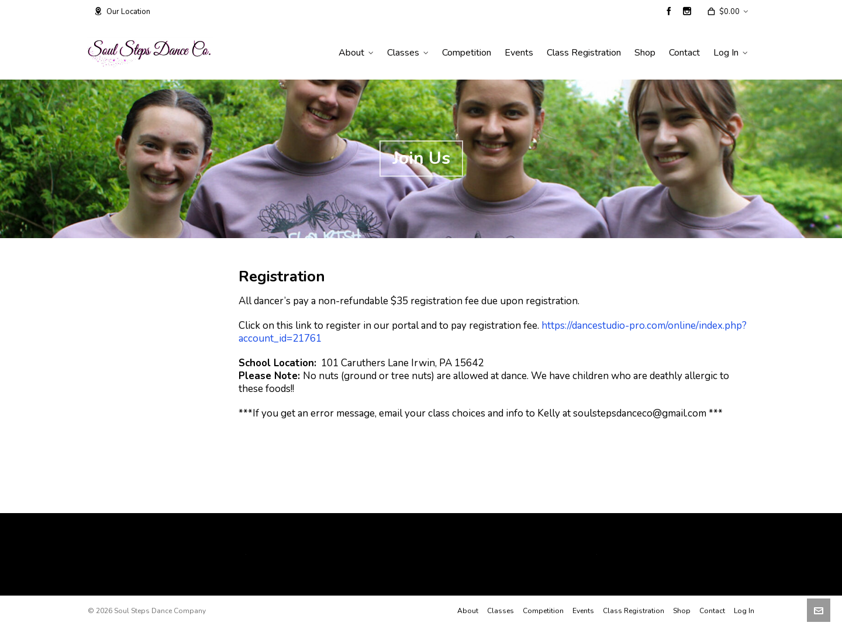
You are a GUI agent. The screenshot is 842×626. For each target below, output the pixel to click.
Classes (500, 610)
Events (583, 610)
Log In (744, 610)
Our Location (122, 11)
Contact (712, 610)
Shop (682, 610)
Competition (543, 610)
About (467, 610)
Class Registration (633, 610)
